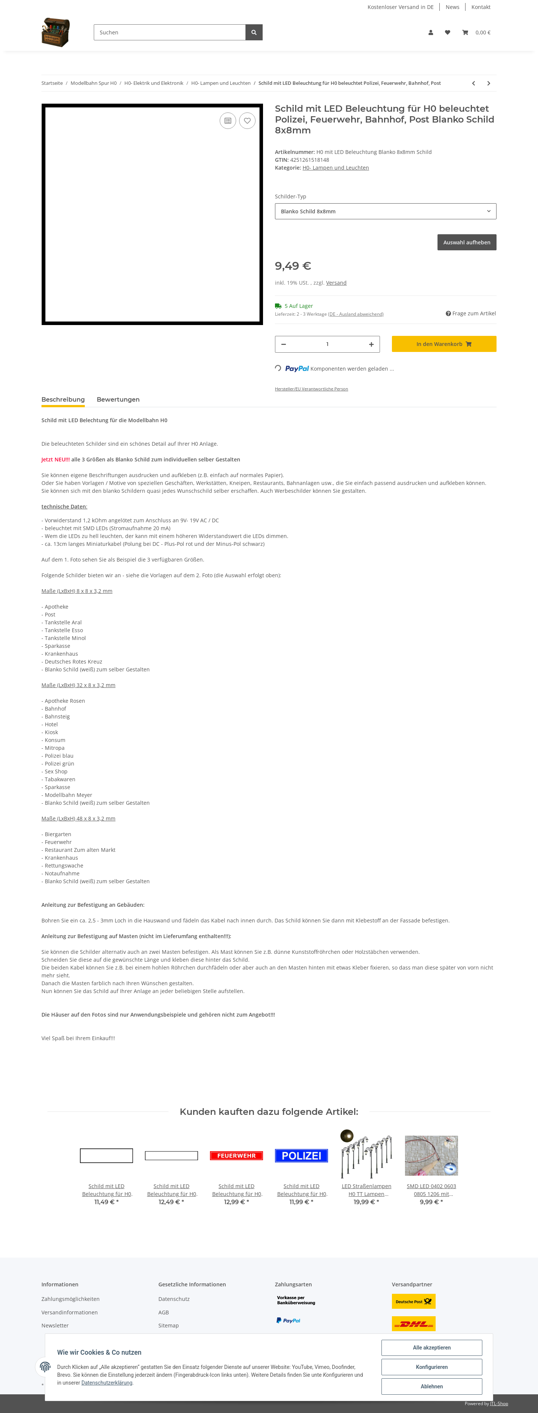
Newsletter (55, 1325)
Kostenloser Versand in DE (401, 6)
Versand (336, 282)
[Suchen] (170, 32)
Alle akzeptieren (432, 1348)
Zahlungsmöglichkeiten (70, 1298)
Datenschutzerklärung (106, 1383)
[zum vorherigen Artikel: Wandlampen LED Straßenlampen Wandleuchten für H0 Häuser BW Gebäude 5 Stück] (473, 83)
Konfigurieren (432, 1367)
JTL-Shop (499, 1403)
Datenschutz (174, 1298)
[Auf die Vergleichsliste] (228, 120)
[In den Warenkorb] (444, 344)
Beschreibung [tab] (63, 399)
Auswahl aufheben (467, 242)
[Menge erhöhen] (371, 344)
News (453, 6)
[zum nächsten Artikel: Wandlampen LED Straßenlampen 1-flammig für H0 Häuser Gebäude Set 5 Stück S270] (489, 83)
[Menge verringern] (283, 344)
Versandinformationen (69, 1312)
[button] (431, 32)
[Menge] (327, 344)
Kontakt (481, 6)
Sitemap (168, 1325)
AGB (163, 1312)
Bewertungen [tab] (118, 399)
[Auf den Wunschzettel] (247, 120)
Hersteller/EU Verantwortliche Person (311, 389)
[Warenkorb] (476, 32)
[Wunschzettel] (447, 32)
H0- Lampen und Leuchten (336, 167)
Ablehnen (432, 1386)
